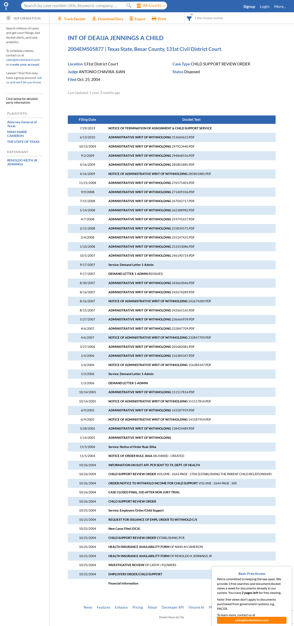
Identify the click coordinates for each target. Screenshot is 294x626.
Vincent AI (196, 607)
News (88, 607)
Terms (254, 607)
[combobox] (189, 18)
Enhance (121, 607)
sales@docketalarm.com (23, 60)
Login (265, 6)
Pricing (138, 607)
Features (103, 607)
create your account (24, 64)
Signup (249, 6)
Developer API (173, 607)
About (152, 607)
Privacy (239, 607)
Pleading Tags (219, 607)
